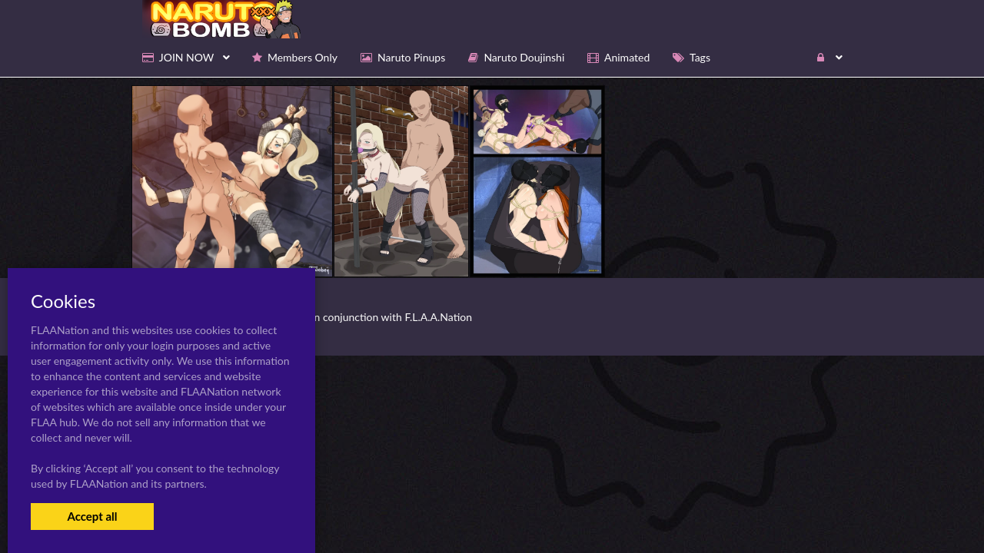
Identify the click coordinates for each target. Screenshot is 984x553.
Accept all (92, 516)
